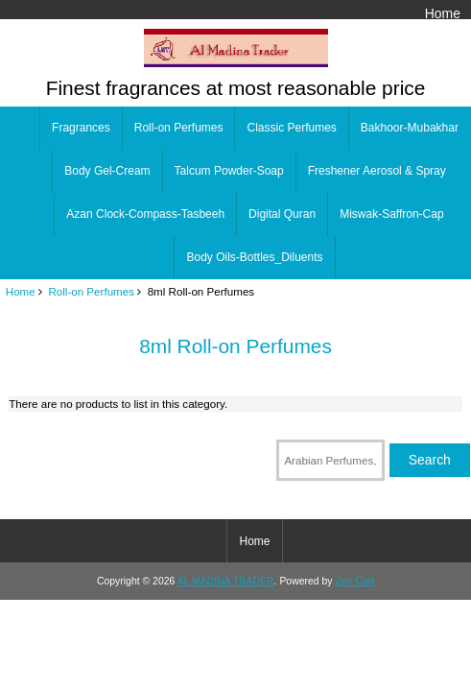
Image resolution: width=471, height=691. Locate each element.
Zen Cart (354, 581)
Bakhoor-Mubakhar (410, 127)
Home (442, 13)
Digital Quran (282, 214)
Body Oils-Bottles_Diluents (254, 257)
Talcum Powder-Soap (229, 171)
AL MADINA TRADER (225, 581)
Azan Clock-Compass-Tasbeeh (145, 214)
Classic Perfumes (291, 127)
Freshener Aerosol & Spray (377, 171)
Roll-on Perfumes (91, 291)
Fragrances (81, 127)
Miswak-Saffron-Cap (391, 214)
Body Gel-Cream (107, 171)
